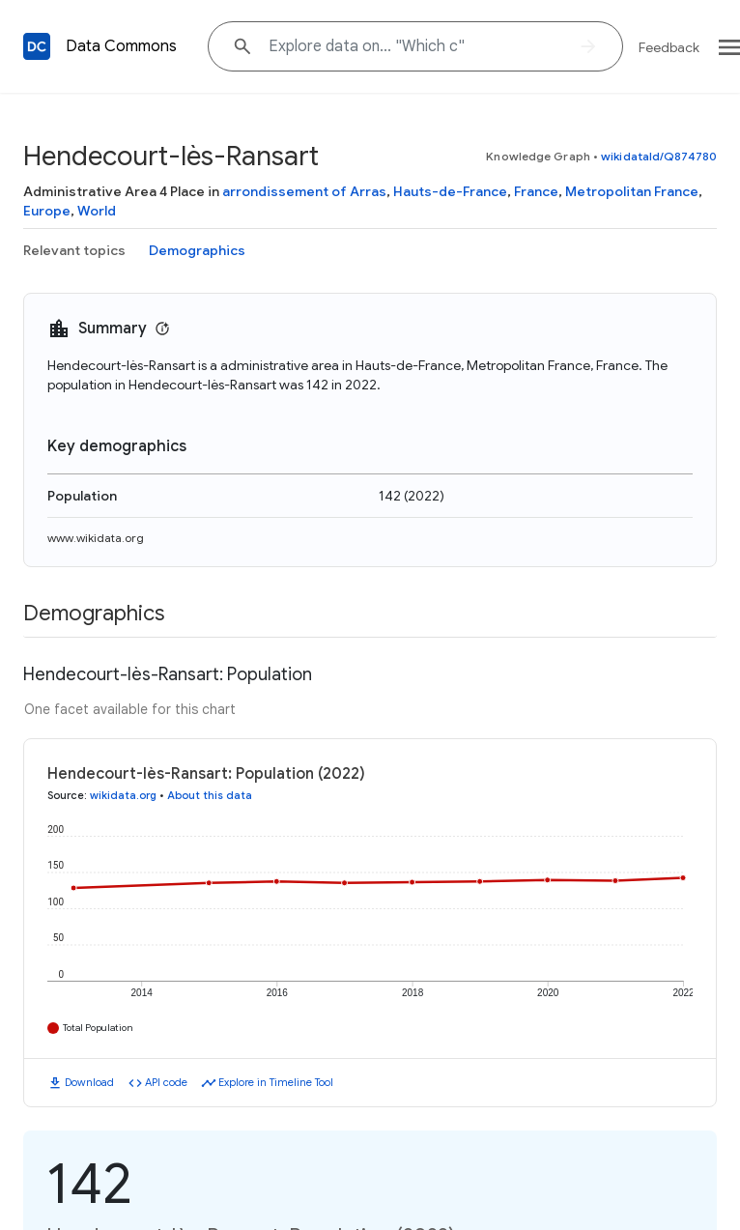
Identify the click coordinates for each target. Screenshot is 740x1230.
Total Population (98, 1027)
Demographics (197, 250)
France (536, 191)
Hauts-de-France (450, 191)
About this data (209, 795)
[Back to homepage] (36, 46)
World (96, 210)
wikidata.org (123, 795)
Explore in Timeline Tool (275, 1082)
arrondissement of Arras (304, 191)
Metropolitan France (631, 191)
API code (166, 1082)
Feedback (669, 47)
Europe (47, 210)
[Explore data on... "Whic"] (415, 46)
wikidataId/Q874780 (659, 156)
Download (89, 1082)
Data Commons (121, 46)
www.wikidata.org (95, 537)
